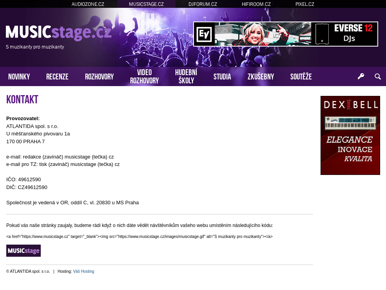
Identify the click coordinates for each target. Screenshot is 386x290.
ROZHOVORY (99, 76)
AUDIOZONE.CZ (88, 4)
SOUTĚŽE (301, 76)
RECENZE (57, 76)
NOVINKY (19, 76)
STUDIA (222, 76)
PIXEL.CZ (304, 4)
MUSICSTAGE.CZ (146, 4)
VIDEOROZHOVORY (144, 75)
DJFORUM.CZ (202, 4)
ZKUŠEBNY (261, 76)
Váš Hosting (83, 271)
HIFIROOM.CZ (256, 4)
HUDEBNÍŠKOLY (186, 75)
